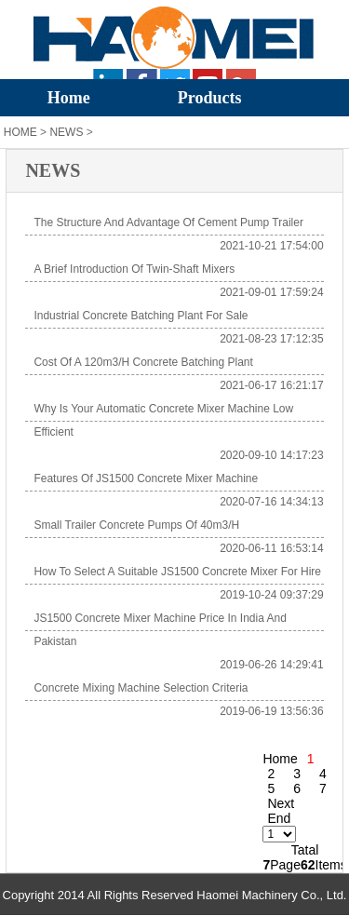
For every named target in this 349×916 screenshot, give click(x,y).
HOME (20, 132)
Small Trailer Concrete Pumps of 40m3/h (136, 525)
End (278, 818)
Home (68, 97)
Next (280, 803)
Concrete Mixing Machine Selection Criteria (141, 687)
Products (210, 97)
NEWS (66, 132)
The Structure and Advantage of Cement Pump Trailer (168, 222)
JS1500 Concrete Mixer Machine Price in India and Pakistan (160, 630)
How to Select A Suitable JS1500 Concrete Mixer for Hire (177, 571)
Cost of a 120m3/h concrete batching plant (143, 362)
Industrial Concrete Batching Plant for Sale (141, 315)
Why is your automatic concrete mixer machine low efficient (163, 420)
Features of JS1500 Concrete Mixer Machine (146, 478)
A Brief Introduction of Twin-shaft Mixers (134, 269)
